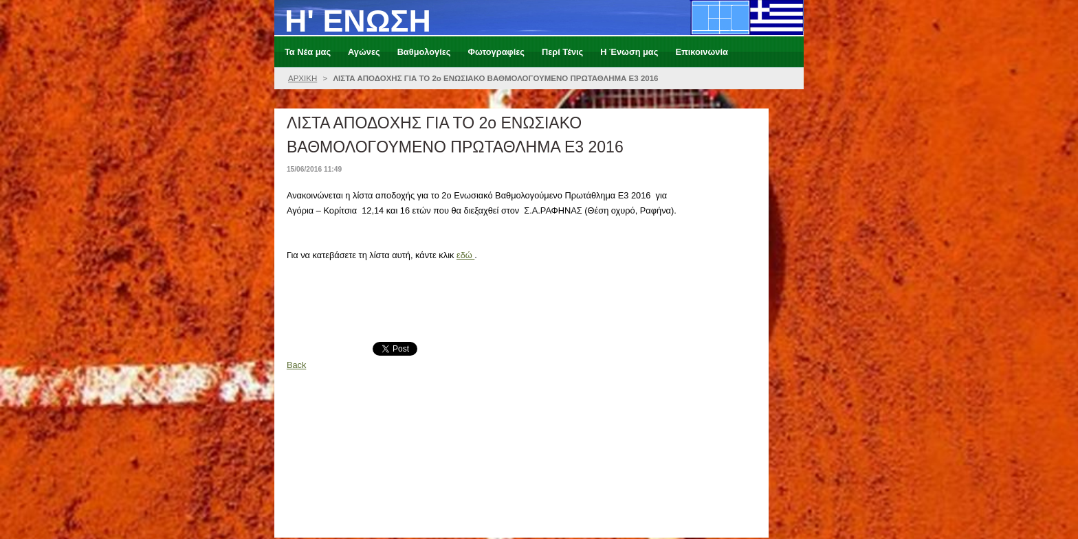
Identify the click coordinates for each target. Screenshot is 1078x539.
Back (296, 365)
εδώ (465, 255)
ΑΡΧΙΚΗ (302, 78)
